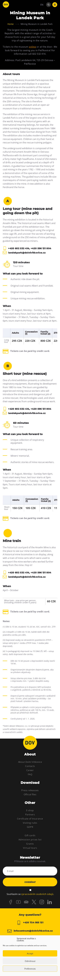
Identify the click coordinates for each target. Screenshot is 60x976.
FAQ (30, 774)
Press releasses (30, 790)
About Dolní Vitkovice (30, 761)
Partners (30, 814)
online (32, 46)
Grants (30, 843)
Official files (30, 794)
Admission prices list (30, 839)
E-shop (30, 810)
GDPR (30, 827)
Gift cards (30, 835)
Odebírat (30, 882)
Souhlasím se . (30, 894)
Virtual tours (30, 847)
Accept (30, 953)
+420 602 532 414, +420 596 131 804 (27, 248)
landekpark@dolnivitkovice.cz (24, 253)
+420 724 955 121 (30, 923)
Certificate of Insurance (30, 818)
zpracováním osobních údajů (37, 894)
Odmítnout (30, 961)
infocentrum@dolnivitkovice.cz (30, 931)
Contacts (30, 766)
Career (30, 770)
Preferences (30, 968)
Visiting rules (30, 822)
